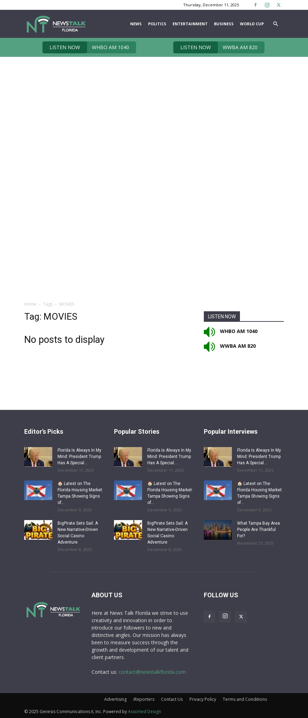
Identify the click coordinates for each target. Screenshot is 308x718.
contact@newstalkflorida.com (152, 672)
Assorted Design (144, 711)
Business (224, 23)
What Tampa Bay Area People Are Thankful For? (258, 529)
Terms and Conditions (245, 699)
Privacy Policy (202, 699)
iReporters (143, 699)
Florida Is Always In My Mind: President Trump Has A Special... (79, 456)
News (136, 23)
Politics (157, 23)
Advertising (115, 699)
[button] (275, 24)
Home (30, 304)
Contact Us (172, 699)
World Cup (252, 23)
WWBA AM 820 (215, 47)
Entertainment (190, 23)
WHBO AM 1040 (85, 47)
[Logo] (55, 24)
